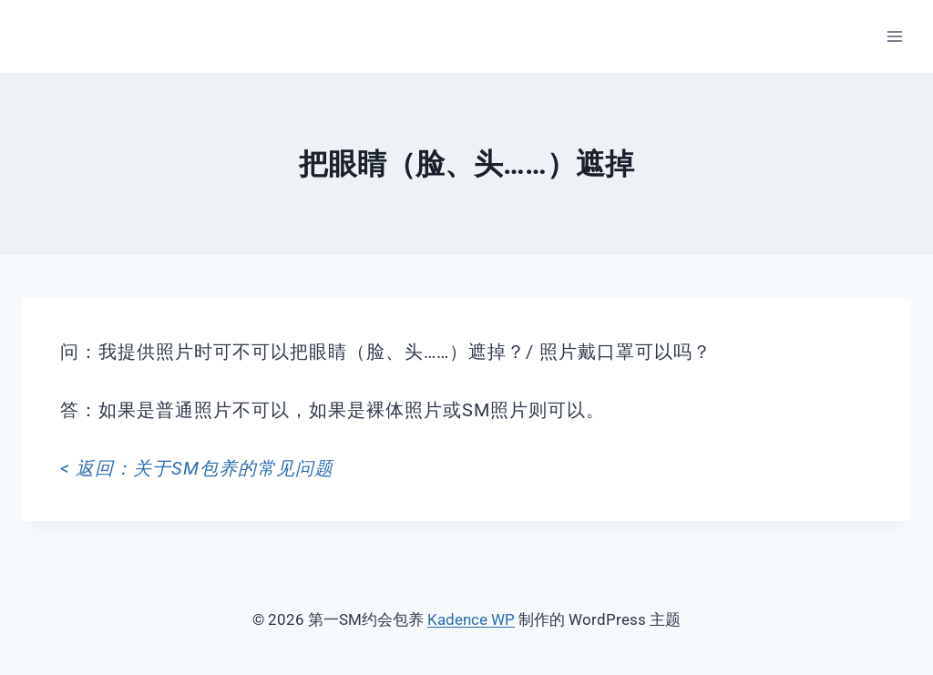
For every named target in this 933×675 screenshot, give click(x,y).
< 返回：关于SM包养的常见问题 (196, 468)
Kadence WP (471, 619)
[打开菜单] (894, 36)
